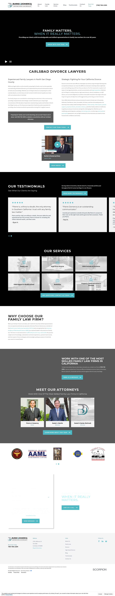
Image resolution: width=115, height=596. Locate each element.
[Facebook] (99, 541)
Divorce (67, 547)
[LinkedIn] (102, 541)
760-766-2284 (13, 547)
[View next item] (11, 236)
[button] (10, 61)
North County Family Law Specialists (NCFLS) (19, 328)
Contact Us (68, 559)
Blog (66, 553)
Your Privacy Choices (26, 570)
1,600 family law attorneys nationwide (34, 332)
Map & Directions (37, 548)
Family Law (68, 544)
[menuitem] (10, 572)
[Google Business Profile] (106, 541)
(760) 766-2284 (101, 5)
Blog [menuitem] (64, 5)
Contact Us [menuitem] (82, 5)
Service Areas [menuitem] (56, 5)
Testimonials (68, 556)
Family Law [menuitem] (47, 5)
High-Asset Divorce (70, 550)
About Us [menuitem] (40, 5)
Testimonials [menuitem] (73, 5)
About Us (67, 541)
